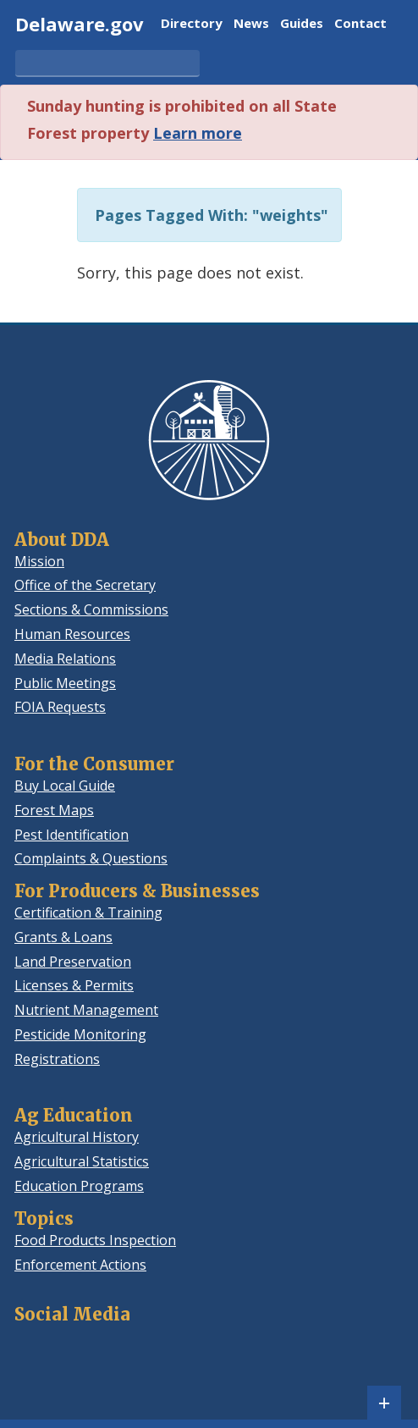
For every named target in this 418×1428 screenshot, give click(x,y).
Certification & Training (88, 912)
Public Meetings (65, 683)
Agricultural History (76, 1137)
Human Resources (72, 634)
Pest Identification (71, 834)
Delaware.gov (79, 23)
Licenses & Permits (74, 985)
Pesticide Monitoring (80, 1034)
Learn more (197, 133)
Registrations (57, 1059)
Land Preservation (72, 961)
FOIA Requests (60, 706)
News (251, 24)
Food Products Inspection (95, 1240)
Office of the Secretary (85, 585)
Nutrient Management (86, 1010)
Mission (39, 561)
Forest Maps (54, 810)
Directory (192, 24)
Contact (360, 24)
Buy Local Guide (64, 785)
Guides (301, 24)
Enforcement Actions (80, 1264)
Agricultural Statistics (81, 1161)
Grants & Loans (63, 937)
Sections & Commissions (91, 609)
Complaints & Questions (91, 858)
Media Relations (65, 658)
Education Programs (79, 1186)
